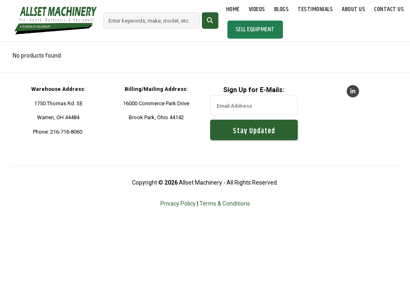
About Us (353, 9)
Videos (257, 9)
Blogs (281, 9)
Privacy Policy (178, 203)
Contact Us (389, 9)
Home (233, 9)
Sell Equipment (255, 29)
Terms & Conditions (224, 203)
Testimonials (315, 9)
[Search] (151, 20)
